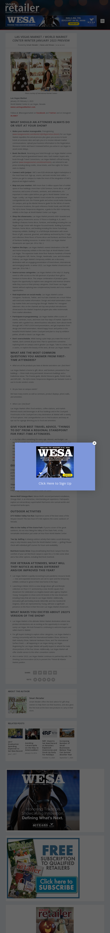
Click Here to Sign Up (55, 483)
